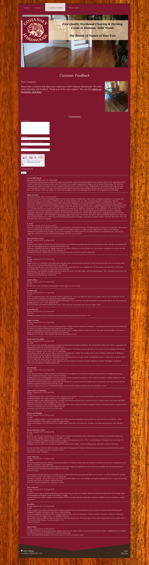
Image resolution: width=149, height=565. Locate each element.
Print (24, 551)
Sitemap (31, 551)
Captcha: (29, 153)
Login (126, 551)
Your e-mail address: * (31, 142)
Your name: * (25, 136)
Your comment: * (26, 121)
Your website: (25, 147)
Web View (124, 553)
